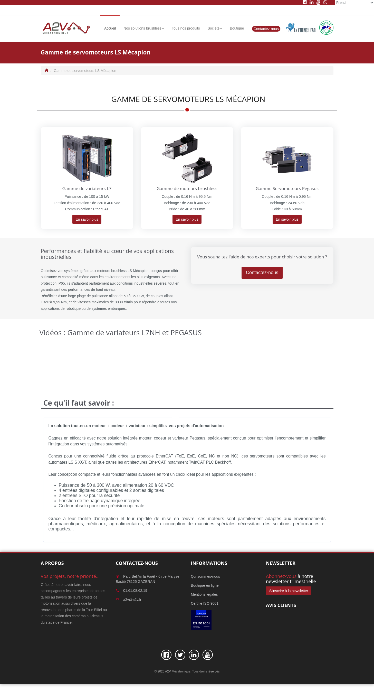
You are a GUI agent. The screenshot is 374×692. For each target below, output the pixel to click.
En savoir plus (87, 219)
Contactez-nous (266, 29)
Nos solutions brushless (143, 28)
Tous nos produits (186, 28)
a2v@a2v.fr (132, 599)
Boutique (237, 28)
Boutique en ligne (205, 585)
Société (215, 28)
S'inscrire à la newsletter (288, 591)
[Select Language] (354, 2)
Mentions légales (204, 594)
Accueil (110, 28)
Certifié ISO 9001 (204, 603)
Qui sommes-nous (205, 576)
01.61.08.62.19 (135, 590)
